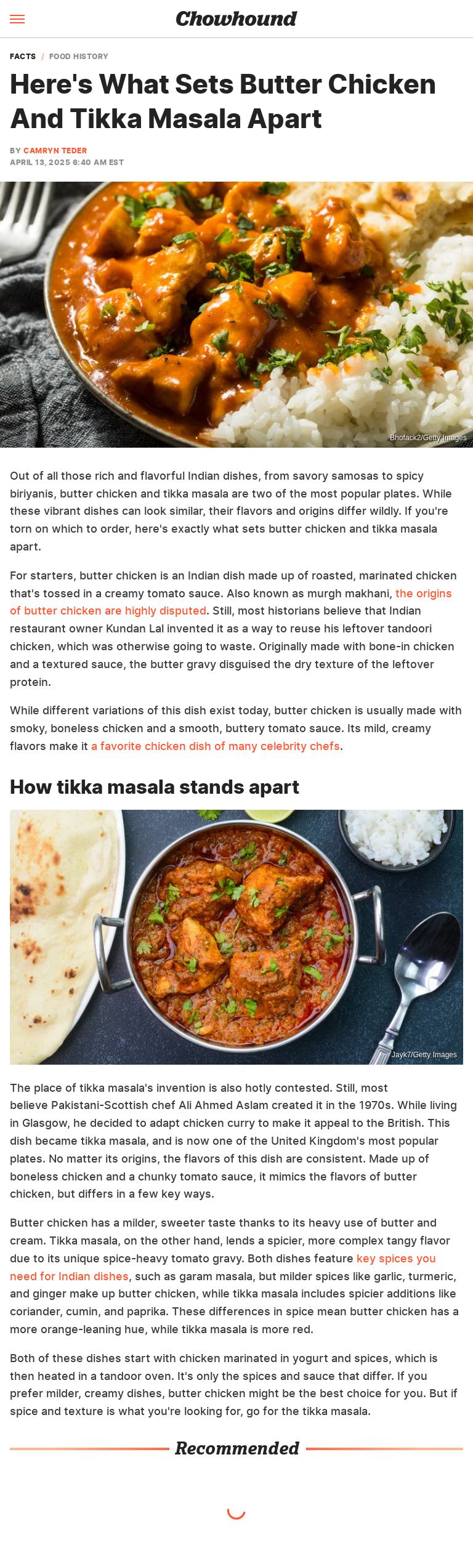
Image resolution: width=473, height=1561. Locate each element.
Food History (79, 56)
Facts (23, 56)
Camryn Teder (55, 150)
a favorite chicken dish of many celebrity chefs (215, 746)
